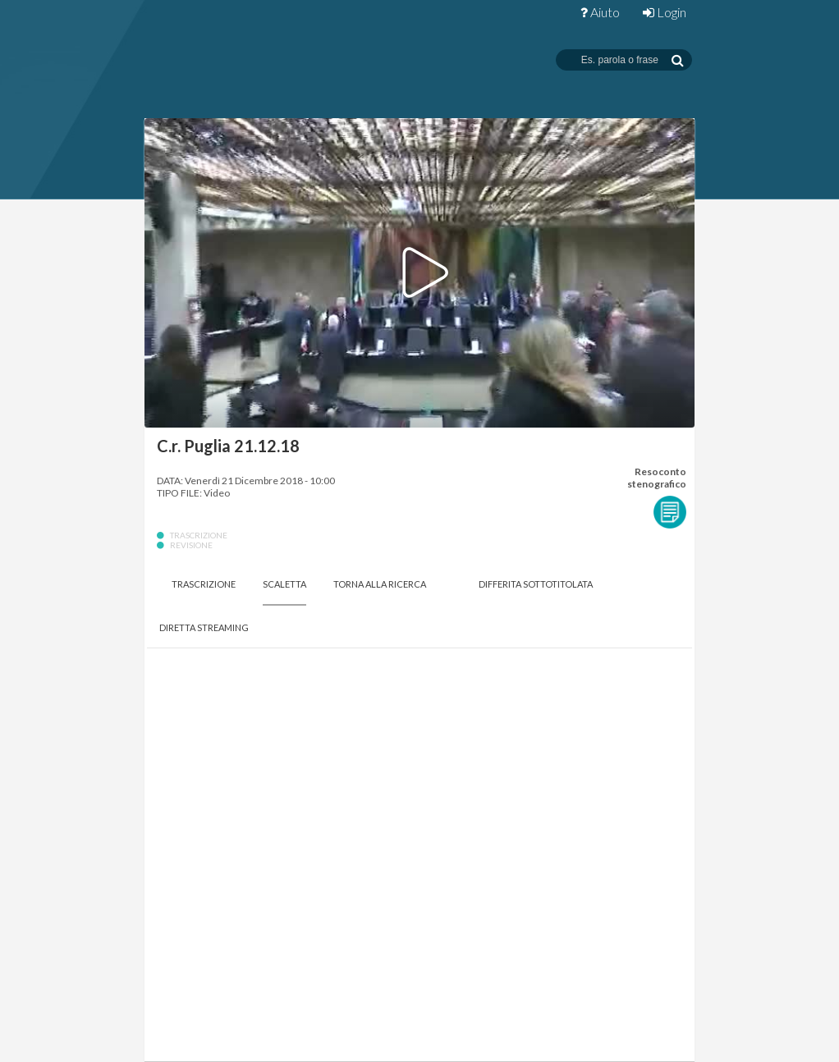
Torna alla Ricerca (379, 584)
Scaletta (284, 584)
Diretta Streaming (204, 627)
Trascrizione (204, 584)
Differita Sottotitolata (536, 584)
